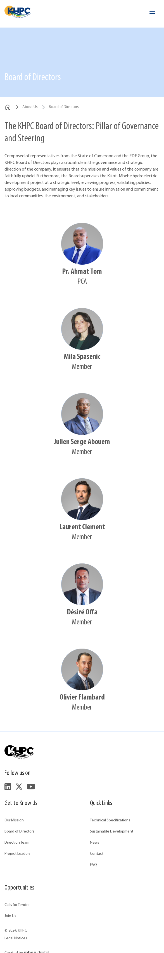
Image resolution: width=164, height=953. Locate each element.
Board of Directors (19, 831)
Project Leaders (17, 854)
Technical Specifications (110, 820)
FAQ (93, 865)
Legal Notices (15, 938)
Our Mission (14, 820)
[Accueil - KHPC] (17, 12)
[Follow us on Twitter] (19, 787)
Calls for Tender (17, 905)
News (94, 843)
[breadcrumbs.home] (7, 107)
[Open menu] (152, 11)
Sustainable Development (111, 831)
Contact (96, 854)
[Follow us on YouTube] (31, 786)
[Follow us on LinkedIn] (7, 786)
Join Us (10, 916)
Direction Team (16, 843)
